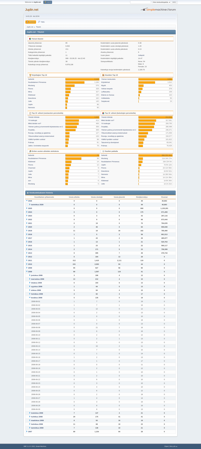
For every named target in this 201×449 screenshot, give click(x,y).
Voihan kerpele (107, 89)
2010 (30, 264)
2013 (30, 253)
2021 (30, 223)
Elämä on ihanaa (107, 95)
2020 (30, 227)
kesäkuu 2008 (36, 298)
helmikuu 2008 (37, 424)
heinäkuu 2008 (37, 294)
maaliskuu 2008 (37, 420)
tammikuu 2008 (37, 428)
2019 (30, 231)
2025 (30, 208)
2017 (30, 238)
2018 (30, 234)
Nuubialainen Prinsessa (37, 82)
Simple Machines (41, 446)
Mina (30, 92)
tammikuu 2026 (37, 205)
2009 (30, 268)
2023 (30, 216)
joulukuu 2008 (36, 275)
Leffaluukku (105, 92)
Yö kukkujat (32, 120)
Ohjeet (166, 446)
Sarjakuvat (105, 101)
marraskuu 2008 (37, 279)
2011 (30, 260)
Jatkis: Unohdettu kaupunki (38, 146)
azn (29, 181)
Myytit (103, 85)
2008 (30, 272)
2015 (30, 246)
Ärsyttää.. (31, 130)
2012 (30, 257)
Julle (30, 101)
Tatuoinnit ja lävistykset (110, 142)
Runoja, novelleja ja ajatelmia (39, 133)
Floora (30, 89)
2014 (30, 249)
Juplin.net (31, 9)
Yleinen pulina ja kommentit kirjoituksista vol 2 (45, 127)
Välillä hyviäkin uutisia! (36, 139)
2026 (30, 201)
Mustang (31, 85)
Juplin (30, 104)
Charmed (31, 168)
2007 (30, 432)
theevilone (32, 98)
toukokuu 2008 (37, 413)
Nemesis (31, 107)
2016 (30, 242)
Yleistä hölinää (33, 117)
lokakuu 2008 (36, 283)
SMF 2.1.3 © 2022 (29, 446)
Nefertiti (31, 79)
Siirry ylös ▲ (173, 446)
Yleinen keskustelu (108, 79)
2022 (30, 219)
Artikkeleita (105, 98)
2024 (30, 212)
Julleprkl (141, 55)
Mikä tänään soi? (34, 123)
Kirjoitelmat (105, 82)
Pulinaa (31, 142)
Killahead (31, 95)
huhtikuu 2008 (37, 417)
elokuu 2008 (36, 290)
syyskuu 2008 (36, 286)
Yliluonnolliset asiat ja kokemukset (41, 136)
